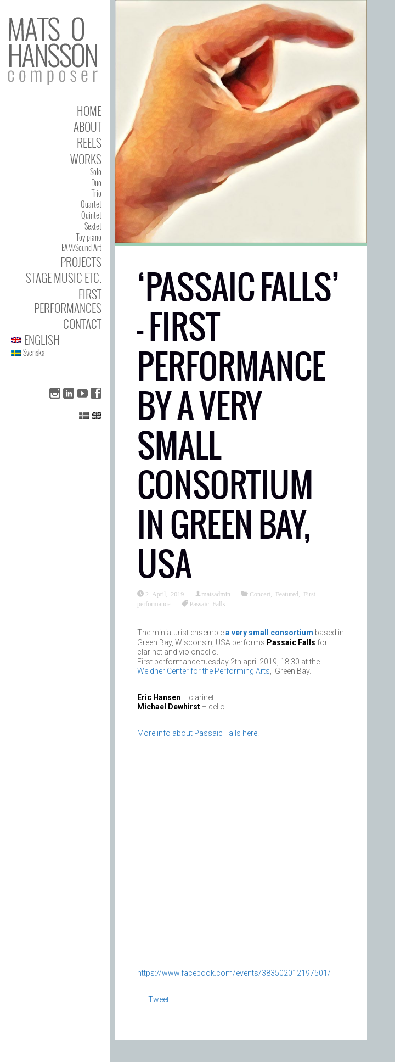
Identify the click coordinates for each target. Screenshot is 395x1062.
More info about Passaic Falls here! (198, 733)
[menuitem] (56, 339)
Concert (260, 593)
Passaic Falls (207, 603)
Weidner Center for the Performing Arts (203, 671)
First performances (67, 301)
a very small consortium (269, 632)
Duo (96, 182)
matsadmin (215, 593)
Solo (95, 171)
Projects (80, 261)
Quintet (91, 215)
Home (89, 110)
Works (85, 158)
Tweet (158, 999)
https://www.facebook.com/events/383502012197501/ (234, 973)
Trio (96, 193)
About (87, 126)
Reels (89, 142)
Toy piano (88, 237)
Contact (82, 323)
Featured (286, 593)
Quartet (91, 204)
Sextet (92, 226)
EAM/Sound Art (81, 247)
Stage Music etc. (63, 277)
